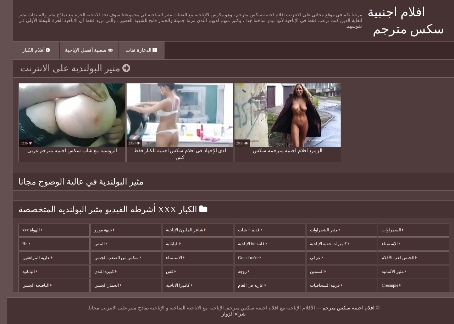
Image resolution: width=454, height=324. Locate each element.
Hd (19, 243)
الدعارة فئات (134, 50)
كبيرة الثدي (99, 271)
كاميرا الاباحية (172, 285)
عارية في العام (245, 285)
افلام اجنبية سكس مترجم (341, 308)
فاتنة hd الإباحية (245, 243)
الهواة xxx (25, 229)
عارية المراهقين (31, 257)
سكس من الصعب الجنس (111, 257)
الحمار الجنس (101, 285)
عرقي (309, 257)
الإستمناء (384, 243)
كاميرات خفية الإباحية (323, 243)
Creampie (384, 285)
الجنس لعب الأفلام (392, 257)
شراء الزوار (227, 314)
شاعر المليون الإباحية (179, 229)
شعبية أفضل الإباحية (82, 50)
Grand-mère (242, 257)
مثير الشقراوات (318, 229)
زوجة (237, 271)
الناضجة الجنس (30, 285)
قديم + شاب (243, 229)
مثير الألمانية (387, 271)
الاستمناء (168, 257)
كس (164, 271)
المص (94, 243)
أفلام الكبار (29, 50)
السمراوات (386, 229)
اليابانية (23, 271)
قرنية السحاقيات (319, 285)
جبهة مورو (98, 229)
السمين (311, 271)
